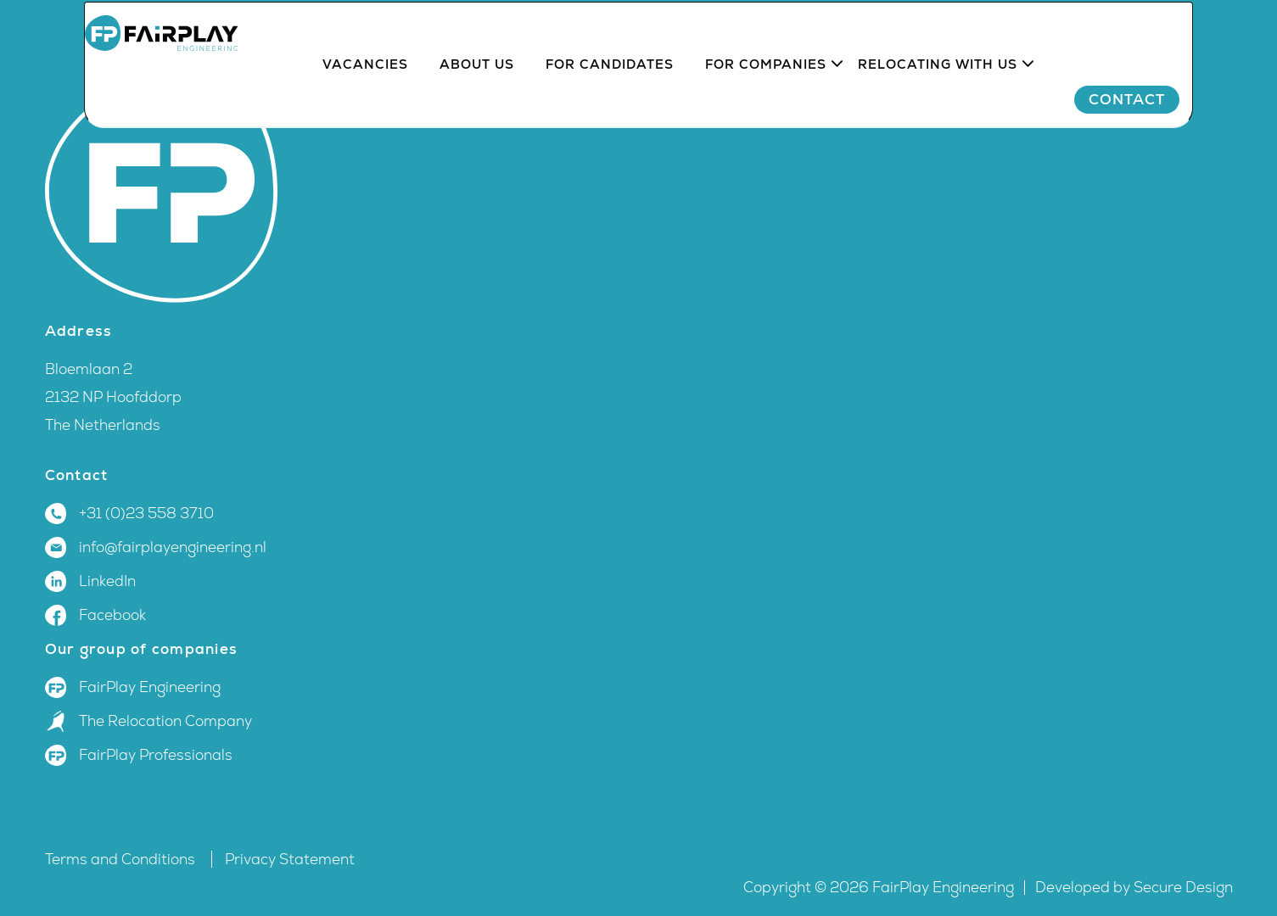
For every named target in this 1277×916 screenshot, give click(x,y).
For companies (766, 111)
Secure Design (1183, 887)
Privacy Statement (290, 860)
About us (477, 111)
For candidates (610, 111)
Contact (1167, 146)
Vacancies (366, 111)
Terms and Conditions (122, 860)
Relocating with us (938, 111)
